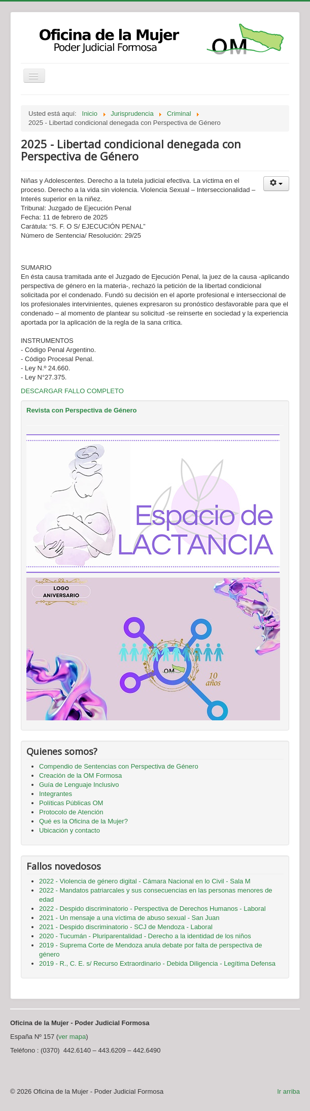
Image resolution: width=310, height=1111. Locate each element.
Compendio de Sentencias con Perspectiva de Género (118, 766)
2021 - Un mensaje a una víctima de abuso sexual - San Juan (129, 918)
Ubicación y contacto (69, 830)
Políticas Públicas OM (71, 803)
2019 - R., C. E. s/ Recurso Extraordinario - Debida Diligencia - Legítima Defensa (157, 963)
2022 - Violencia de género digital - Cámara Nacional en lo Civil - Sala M (145, 881)
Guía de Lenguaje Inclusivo (79, 784)
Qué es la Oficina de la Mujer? (83, 821)
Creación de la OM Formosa (80, 775)
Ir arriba (288, 1091)
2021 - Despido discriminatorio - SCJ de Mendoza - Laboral (126, 927)
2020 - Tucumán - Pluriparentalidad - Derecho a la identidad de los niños (145, 936)
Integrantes (55, 794)
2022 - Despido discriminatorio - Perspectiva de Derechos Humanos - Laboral (152, 908)
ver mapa (72, 1036)
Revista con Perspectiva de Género (81, 410)
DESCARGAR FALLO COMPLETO (72, 391)
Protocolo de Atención (71, 812)
